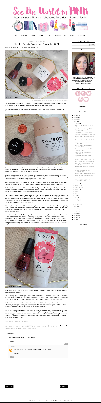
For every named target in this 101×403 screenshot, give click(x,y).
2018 (75, 211)
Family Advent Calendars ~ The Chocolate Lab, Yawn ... (82, 179)
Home (16, 35)
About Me (24, 35)
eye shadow (20, 326)
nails (6, 328)
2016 (75, 215)
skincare (12, 328)
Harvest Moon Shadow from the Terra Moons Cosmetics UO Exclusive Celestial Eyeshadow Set (34, 168)
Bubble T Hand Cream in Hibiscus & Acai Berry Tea (20, 303)
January (77, 204)
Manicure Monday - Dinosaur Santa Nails (85, 173)
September (78, 187)
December (77, 123)
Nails (49, 35)
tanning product (21, 328)
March (76, 200)
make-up (32, 326)
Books (72, 35)
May (76, 195)
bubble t (52, 325)
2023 (75, 117)
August (77, 189)
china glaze (8, 326)
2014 (75, 219)
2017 (75, 213)
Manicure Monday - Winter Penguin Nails (84, 159)
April (76, 198)
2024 (75, 115)
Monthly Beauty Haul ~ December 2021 (84, 140)
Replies (13, 346)
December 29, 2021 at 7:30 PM (42, 349)
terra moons (32, 328)
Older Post (63, 386)
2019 (75, 209)
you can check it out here (57, 299)
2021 (75, 122)
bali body (40, 325)
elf (14, 326)
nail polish (53, 326)
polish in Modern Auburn (20, 290)
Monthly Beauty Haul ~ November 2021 (84, 161)
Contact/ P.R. (81, 35)
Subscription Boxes (60, 35)
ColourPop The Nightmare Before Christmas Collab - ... (83, 156)
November (77, 183)
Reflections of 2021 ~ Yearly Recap (83, 132)
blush (46, 325)
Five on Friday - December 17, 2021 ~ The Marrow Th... (84, 149)
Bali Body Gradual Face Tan (13, 206)
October (77, 185)
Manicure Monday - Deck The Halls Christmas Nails (83, 146)
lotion (27, 326)
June (76, 193)
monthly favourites (42, 326)
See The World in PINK (22, 349)
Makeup (33, 35)
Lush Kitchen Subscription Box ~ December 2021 (82, 171)
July (76, 191)
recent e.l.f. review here (26, 202)
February (77, 202)
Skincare (41, 35)
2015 (75, 217)
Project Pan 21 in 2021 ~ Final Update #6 (85, 134)
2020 (75, 206)
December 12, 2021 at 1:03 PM (27, 337)
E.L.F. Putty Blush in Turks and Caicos (16, 188)
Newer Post (9, 386)
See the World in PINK (46, 400)
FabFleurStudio (69, 400)
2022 (75, 119)
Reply (65, 343)
